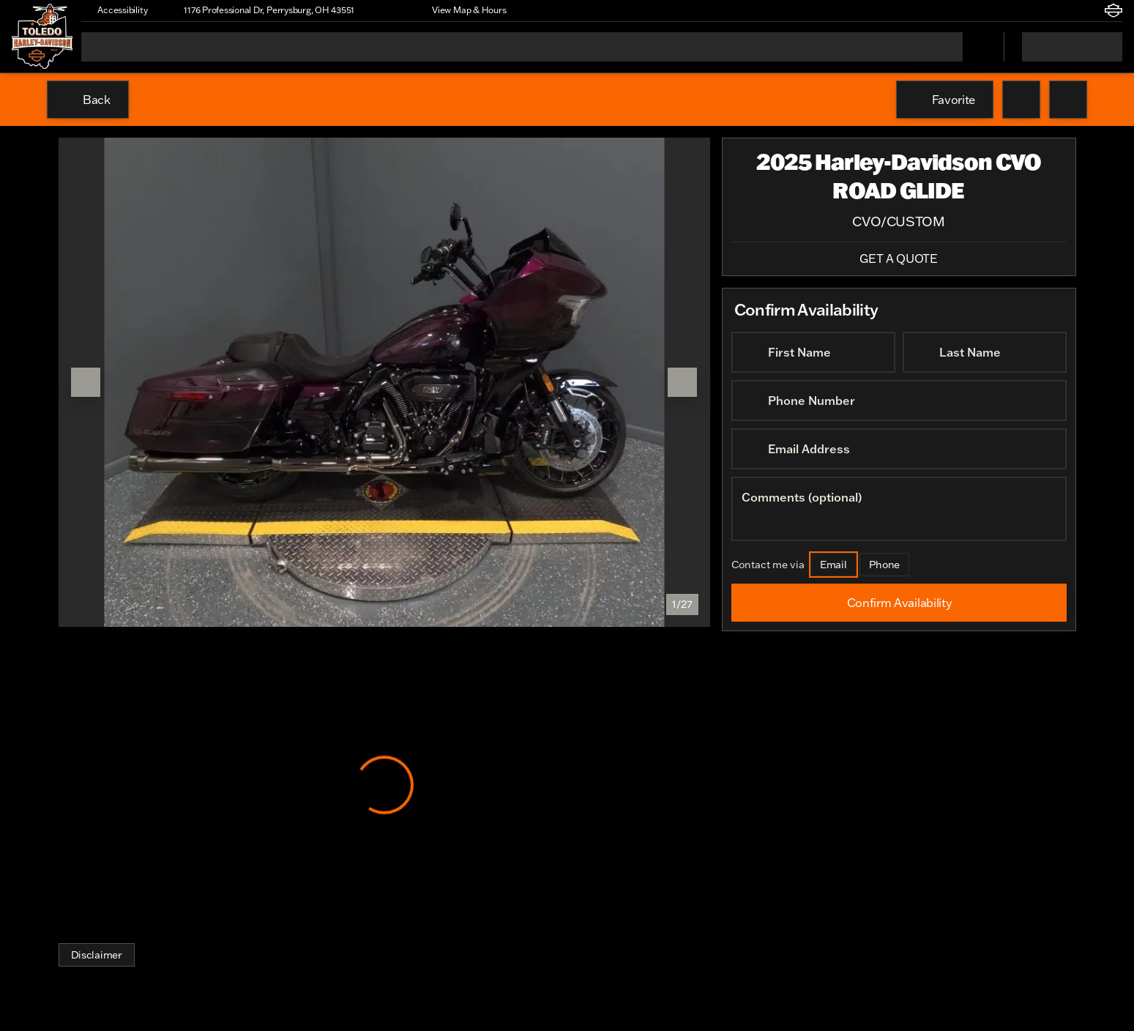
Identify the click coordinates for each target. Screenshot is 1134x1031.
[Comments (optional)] (899, 509)
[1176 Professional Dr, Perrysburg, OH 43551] (262, 10)
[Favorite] (944, 100)
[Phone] (884, 564)
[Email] (833, 564)
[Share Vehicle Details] (1068, 100)
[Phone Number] (899, 400)
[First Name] (813, 352)
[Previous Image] (85, 382)
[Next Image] (682, 382)
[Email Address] (899, 448)
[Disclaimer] (97, 955)
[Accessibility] (115, 10)
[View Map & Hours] (462, 10)
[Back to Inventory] (88, 100)
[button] (386, 10)
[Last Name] (985, 352)
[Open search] (974, 47)
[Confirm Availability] (899, 603)
